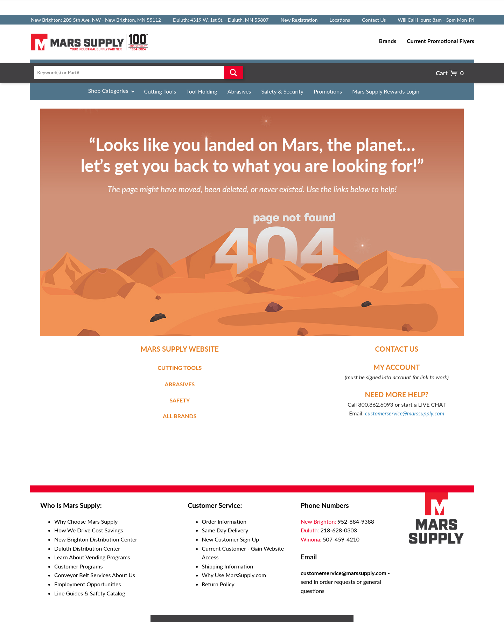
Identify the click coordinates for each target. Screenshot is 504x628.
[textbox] (136, 72)
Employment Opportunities (87, 584)
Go (233, 72)
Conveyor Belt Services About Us (94, 575)
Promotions (328, 91)
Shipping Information (227, 566)
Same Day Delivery (225, 530)
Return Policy (218, 584)
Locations (340, 20)
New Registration (299, 20)
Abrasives (239, 91)
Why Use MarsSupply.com (234, 575)
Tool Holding (201, 91)
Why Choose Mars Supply (86, 521)
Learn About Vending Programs (92, 557)
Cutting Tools (160, 91)
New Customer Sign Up (230, 539)
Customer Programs (78, 566)
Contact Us (374, 20)
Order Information (224, 521)
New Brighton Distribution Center (95, 539)
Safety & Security (282, 91)
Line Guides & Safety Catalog (89, 593)
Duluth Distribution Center (87, 548)
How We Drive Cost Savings (88, 530)
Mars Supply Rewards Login (385, 91)
